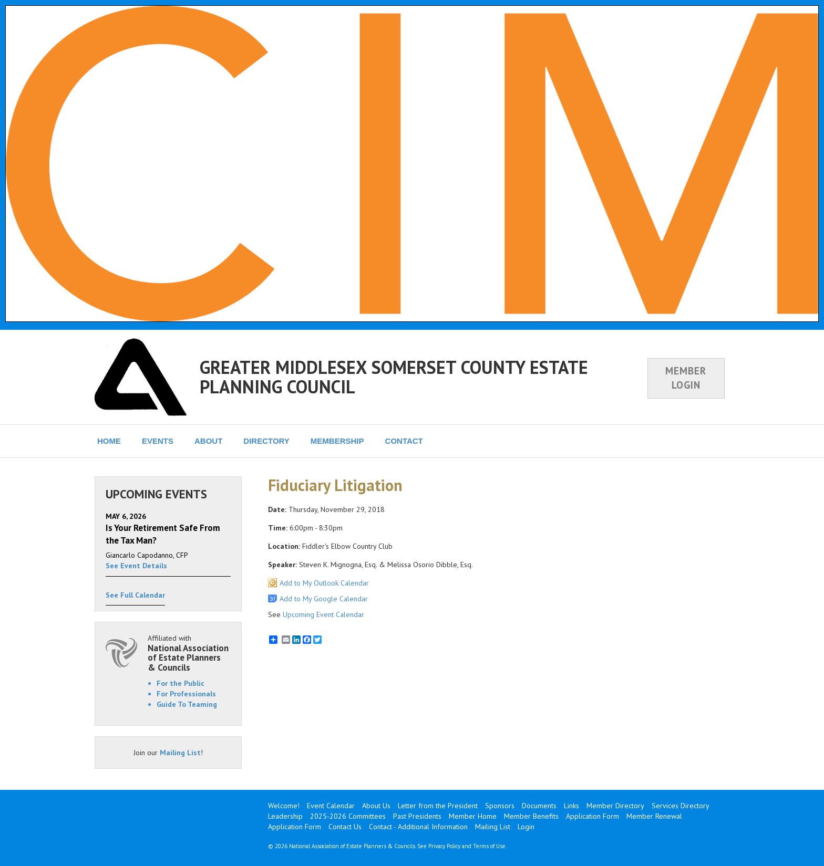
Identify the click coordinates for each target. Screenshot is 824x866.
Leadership (285, 816)
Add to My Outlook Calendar (324, 583)
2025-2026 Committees (348, 816)
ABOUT (208, 440)
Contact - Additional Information (418, 826)
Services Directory (680, 805)
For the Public (180, 683)
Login (526, 826)
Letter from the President (438, 805)
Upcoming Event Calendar (323, 614)
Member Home (473, 816)
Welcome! (284, 805)
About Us (376, 805)
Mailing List (180, 752)
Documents (539, 805)
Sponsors (499, 805)
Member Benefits (531, 816)
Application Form (592, 816)
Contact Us (345, 826)
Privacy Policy (444, 846)
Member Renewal (654, 816)
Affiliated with (189, 653)
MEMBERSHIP (337, 440)
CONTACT (404, 440)
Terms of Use (489, 846)
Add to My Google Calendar (324, 598)
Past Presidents (417, 816)
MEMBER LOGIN (685, 377)
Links (571, 805)
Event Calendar (331, 805)
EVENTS (157, 440)
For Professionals (186, 693)
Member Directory (615, 805)
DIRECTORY (266, 440)
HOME (109, 440)
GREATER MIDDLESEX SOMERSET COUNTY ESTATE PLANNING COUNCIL (394, 377)
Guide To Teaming (187, 704)
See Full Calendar (135, 595)
